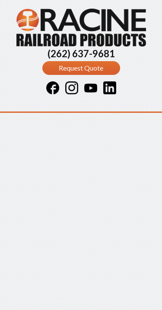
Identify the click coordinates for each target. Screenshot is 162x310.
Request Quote (81, 68)
